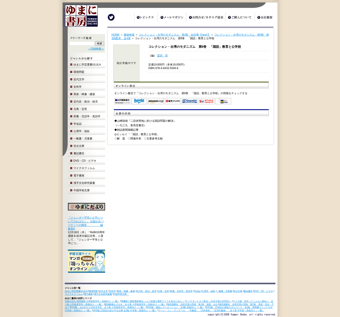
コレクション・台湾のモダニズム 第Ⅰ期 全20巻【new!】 (174, 34)
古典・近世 (80, 109)
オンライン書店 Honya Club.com (189, 101)
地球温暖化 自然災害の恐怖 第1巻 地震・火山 (192, 304)
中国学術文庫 (83, 190)
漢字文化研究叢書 (84, 183)
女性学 (78, 86)
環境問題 (79, 72)
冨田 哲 (162, 55)
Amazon (156, 101)
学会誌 (78, 123)
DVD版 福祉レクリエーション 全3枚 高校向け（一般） (176, 307)
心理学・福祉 (82, 131)
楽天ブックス (173, 101)
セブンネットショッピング (206, 101)
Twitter (111, 17)
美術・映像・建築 (84, 94)
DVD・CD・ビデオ (85, 160)
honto (139, 101)
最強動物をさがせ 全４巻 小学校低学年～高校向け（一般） (135, 304)
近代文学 (79, 79)
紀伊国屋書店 (122, 101)
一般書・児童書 (83, 138)
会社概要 (266, 17)
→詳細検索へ (96, 48)
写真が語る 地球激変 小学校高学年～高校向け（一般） (92, 301)
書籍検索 (129, 34)
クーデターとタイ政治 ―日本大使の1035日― (209, 301)
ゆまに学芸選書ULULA (87, 64)
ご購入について (240, 17)
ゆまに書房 (80, 17)
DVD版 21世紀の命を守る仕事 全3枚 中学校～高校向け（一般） (125, 310)
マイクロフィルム (84, 168)
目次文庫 (79, 146)
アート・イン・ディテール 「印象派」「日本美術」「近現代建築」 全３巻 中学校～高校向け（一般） (211, 310)
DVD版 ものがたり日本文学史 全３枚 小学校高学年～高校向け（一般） (107, 307)
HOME (116, 34)
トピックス (146, 17)
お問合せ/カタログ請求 (205, 17)
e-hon (223, 101)
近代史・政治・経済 (86, 101)
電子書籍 (79, 175)
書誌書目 (79, 153)
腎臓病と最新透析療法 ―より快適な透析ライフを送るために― (152, 301)
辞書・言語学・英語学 (87, 116)
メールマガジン (172, 17)
